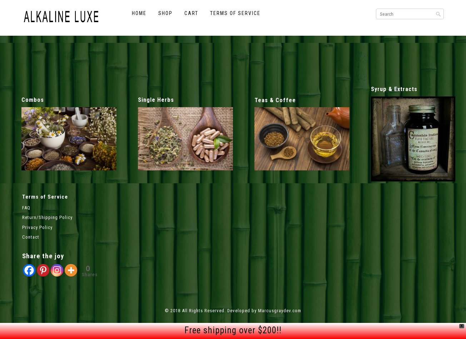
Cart (191, 13)
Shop (165, 13)
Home (139, 13)
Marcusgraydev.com (279, 310)
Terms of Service (235, 13)
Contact (30, 237)
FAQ (26, 207)
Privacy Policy (37, 227)
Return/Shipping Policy (47, 217)
